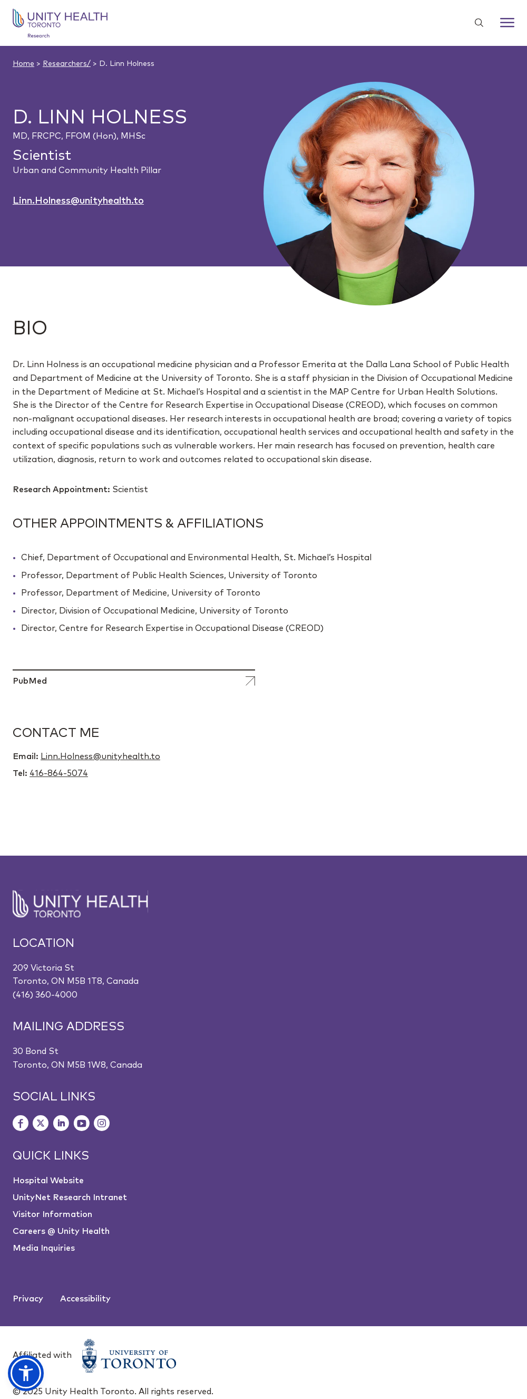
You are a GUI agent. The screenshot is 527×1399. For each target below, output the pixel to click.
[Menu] (507, 22)
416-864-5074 (59, 773)
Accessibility (85, 1299)
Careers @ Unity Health (61, 1231)
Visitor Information (52, 1214)
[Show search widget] (474, 22)
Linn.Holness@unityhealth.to (78, 201)
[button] (26, 1373)
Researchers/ (67, 64)
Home (23, 64)
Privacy (28, 1299)
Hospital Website (48, 1180)
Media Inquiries (44, 1248)
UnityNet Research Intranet (70, 1197)
